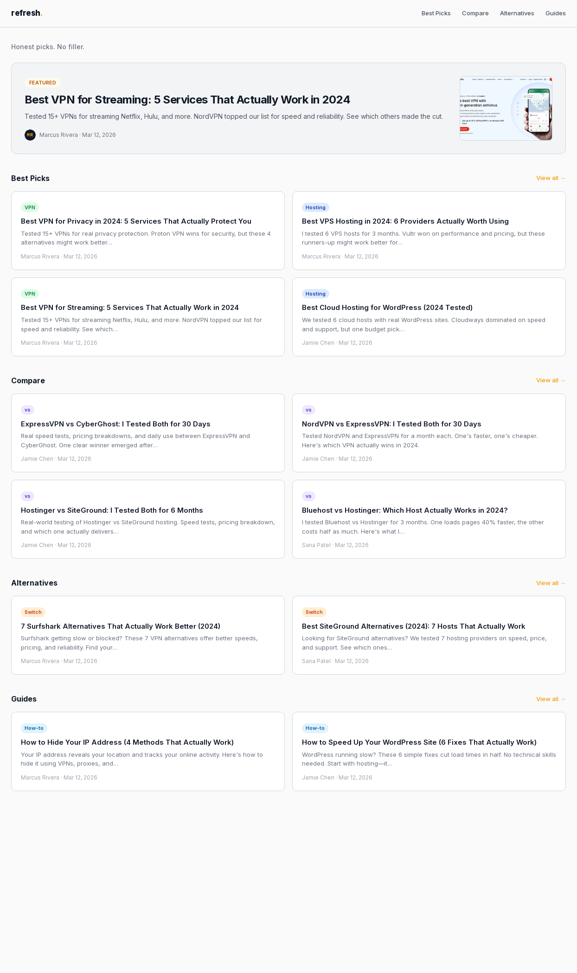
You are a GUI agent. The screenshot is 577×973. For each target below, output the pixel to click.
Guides (555, 13)
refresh (27, 13)
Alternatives (517, 13)
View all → (551, 177)
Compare (475, 13)
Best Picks (436, 13)
